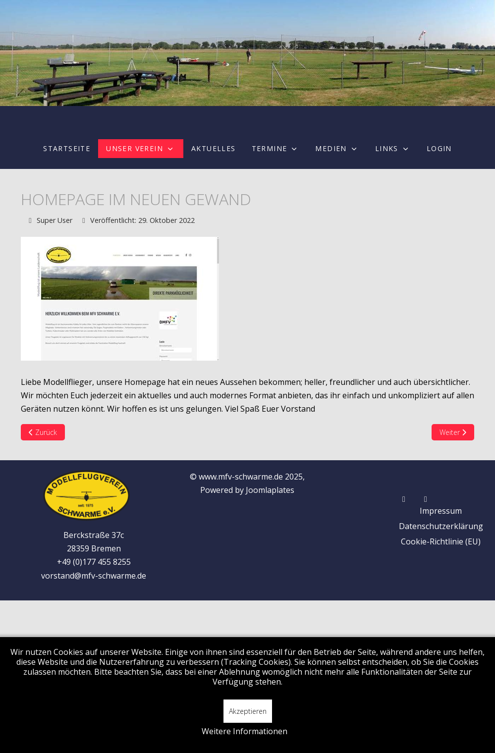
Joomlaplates (270, 489)
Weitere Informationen (244, 731)
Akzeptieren (248, 711)
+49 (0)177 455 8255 (94, 561)
